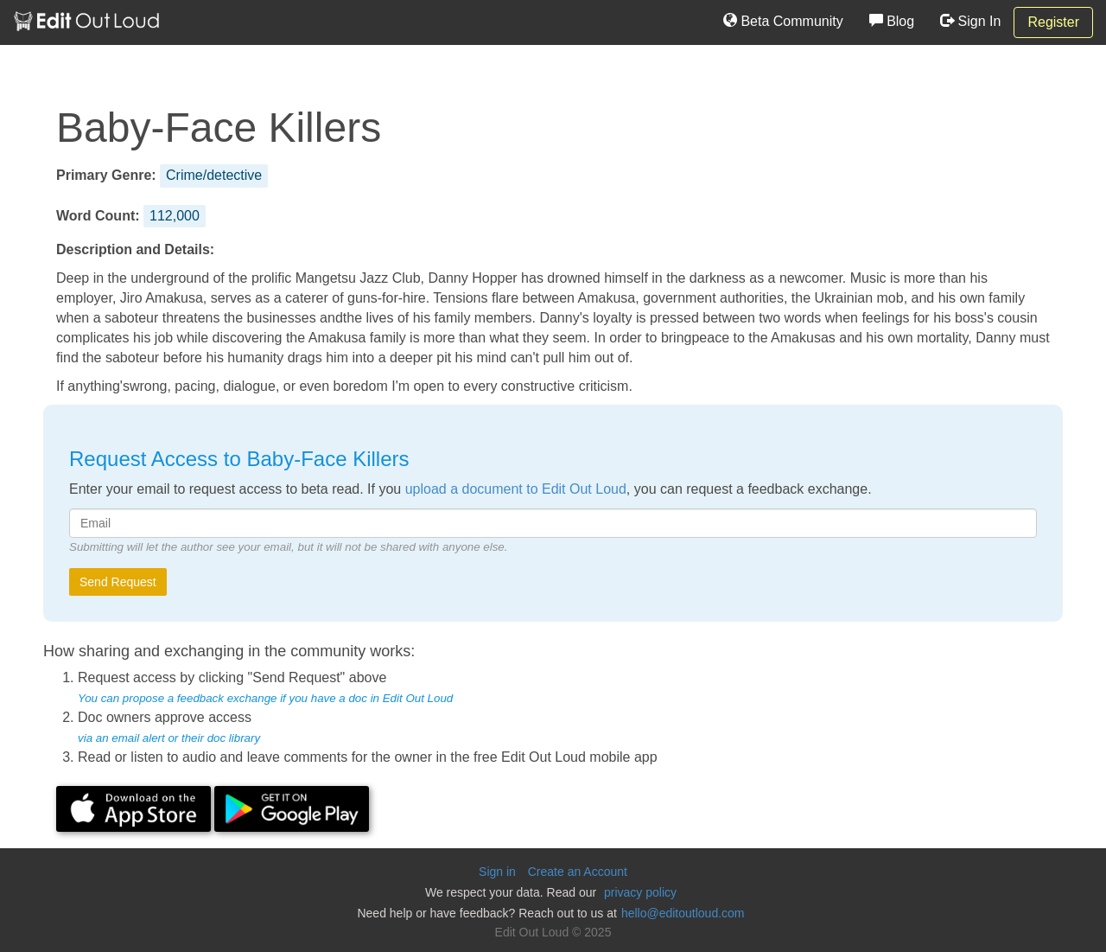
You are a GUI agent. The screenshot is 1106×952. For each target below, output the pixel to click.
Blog (891, 21)
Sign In (970, 21)
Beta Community (783, 21)
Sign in (497, 872)
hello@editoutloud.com (683, 913)
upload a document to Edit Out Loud (515, 489)
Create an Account (577, 872)
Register (1053, 22)
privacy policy (640, 892)
